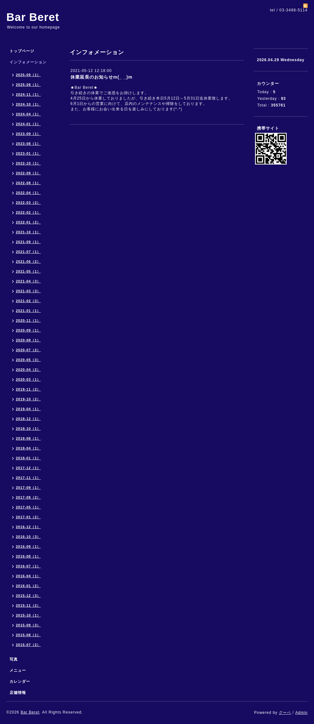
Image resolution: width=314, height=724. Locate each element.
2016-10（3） (28, 537)
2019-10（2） (28, 399)
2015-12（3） (28, 596)
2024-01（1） (28, 124)
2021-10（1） (28, 232)
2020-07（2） (28, 350)
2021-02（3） (28, 301)
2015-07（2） (28, 645)
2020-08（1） (28, 340)
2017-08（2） (28, 497)
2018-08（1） (28, 438)
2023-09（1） (28, 134)
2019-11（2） (28, 389)
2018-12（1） (28, 419)
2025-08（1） (28, 85)
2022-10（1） (28, 163)
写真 (14, 659)
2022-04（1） (28, 193)
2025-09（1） (28, 75)
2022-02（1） (28, 212)
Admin (301, 712)
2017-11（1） (28, 478)
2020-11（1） (28, 320)
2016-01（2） (28, 586)
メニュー (18, 670)
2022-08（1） (28, 183)
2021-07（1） (28, 252)
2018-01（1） (28, 458)
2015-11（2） (28, 605)
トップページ (22, 51)
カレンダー (20, 681)
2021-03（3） (28, 291)
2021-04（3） (28, 281)
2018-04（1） (28, 448)
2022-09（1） (28, 173)
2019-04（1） (28, 409)
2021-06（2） (28, 261)
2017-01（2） (28, 517)
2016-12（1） (28, 527)
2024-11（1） (28, 94)
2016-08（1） (28, 556)
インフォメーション (28, 62)
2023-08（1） (28, 143)
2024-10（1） (28, 104)
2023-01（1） (28, 153)
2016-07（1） (28, 566)
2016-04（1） (28, 576)
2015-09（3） (28, 625)
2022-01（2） (28, 222)
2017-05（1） (28, 507)
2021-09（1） (28, 242)
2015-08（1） (28, 635)
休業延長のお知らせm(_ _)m (101, 77)
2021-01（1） (28, 311)
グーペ (285, 712)
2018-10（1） (28, 428)
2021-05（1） (28, 271)
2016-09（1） (28, 546)
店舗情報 (18, 692)
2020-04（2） (28, 370)
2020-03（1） (28, 379)
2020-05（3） (28, 360)
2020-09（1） (28, 330)
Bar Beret (32, 17)
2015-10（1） (28, 615)
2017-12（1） (28, 468)
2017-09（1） (28, 487)
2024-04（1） (28, 114)
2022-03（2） (28, 202)
